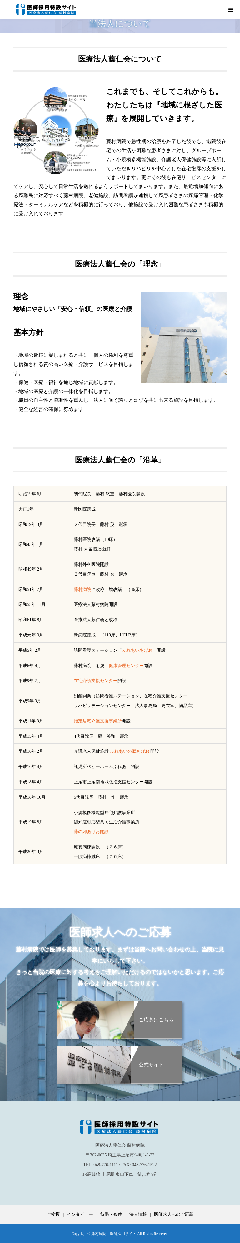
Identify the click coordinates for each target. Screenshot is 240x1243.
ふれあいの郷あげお (129, 751)
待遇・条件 (111, 1214)
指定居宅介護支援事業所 (98, 721)
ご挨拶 (53, 1214)
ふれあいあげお (137, 650)
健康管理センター (126, 665)
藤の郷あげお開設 (91, 831)
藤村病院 (82, 589)
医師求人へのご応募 (173, 1214)
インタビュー (80, 1214)
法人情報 (138, 1214)
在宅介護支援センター (96, 680)
